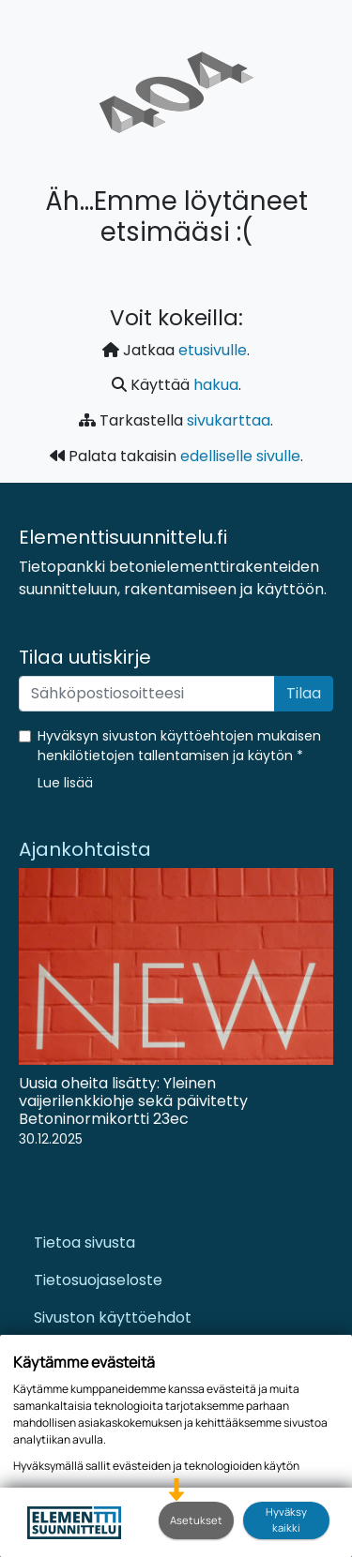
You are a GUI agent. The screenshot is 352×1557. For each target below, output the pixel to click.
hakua (215, 385)
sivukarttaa (228, 420)
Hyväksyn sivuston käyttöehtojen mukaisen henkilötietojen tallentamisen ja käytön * (179, 745)
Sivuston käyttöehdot (112, 1317)
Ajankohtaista (85, 849)
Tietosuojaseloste (98, 1280)
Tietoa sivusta (84, 1242)
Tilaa (303, 693)
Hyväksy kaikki (286, 1520)
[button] (65, 782)
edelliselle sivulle (240, 456)
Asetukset (196, 1520)
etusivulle (212, 350)
